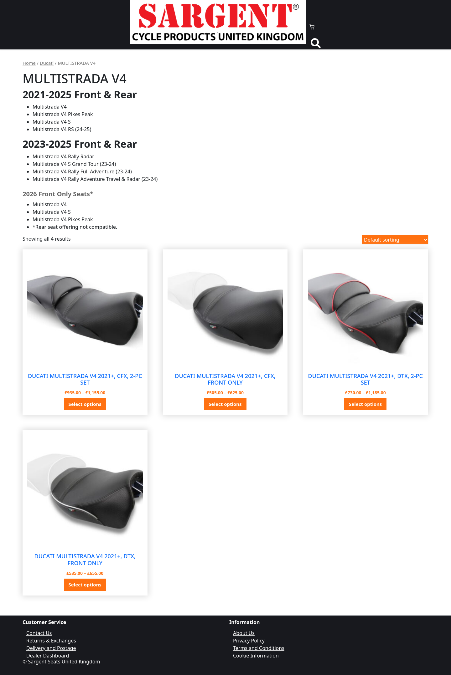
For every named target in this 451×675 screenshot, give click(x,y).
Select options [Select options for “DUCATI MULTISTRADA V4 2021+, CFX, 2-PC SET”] (85, 404)
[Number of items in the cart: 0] (312, 27)
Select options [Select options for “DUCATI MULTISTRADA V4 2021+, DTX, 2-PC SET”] (365, 404)
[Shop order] (395, 239)
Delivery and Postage (51, 648)
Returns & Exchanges (51, 640)
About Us (244, 633)
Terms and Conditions (258, 648)
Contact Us (39, 633)
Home (29, 63)
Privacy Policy (249, 640)
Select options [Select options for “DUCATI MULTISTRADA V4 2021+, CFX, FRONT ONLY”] (225, 404)
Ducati (47, 63)
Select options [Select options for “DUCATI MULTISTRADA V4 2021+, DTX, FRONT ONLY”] (85, 584)
